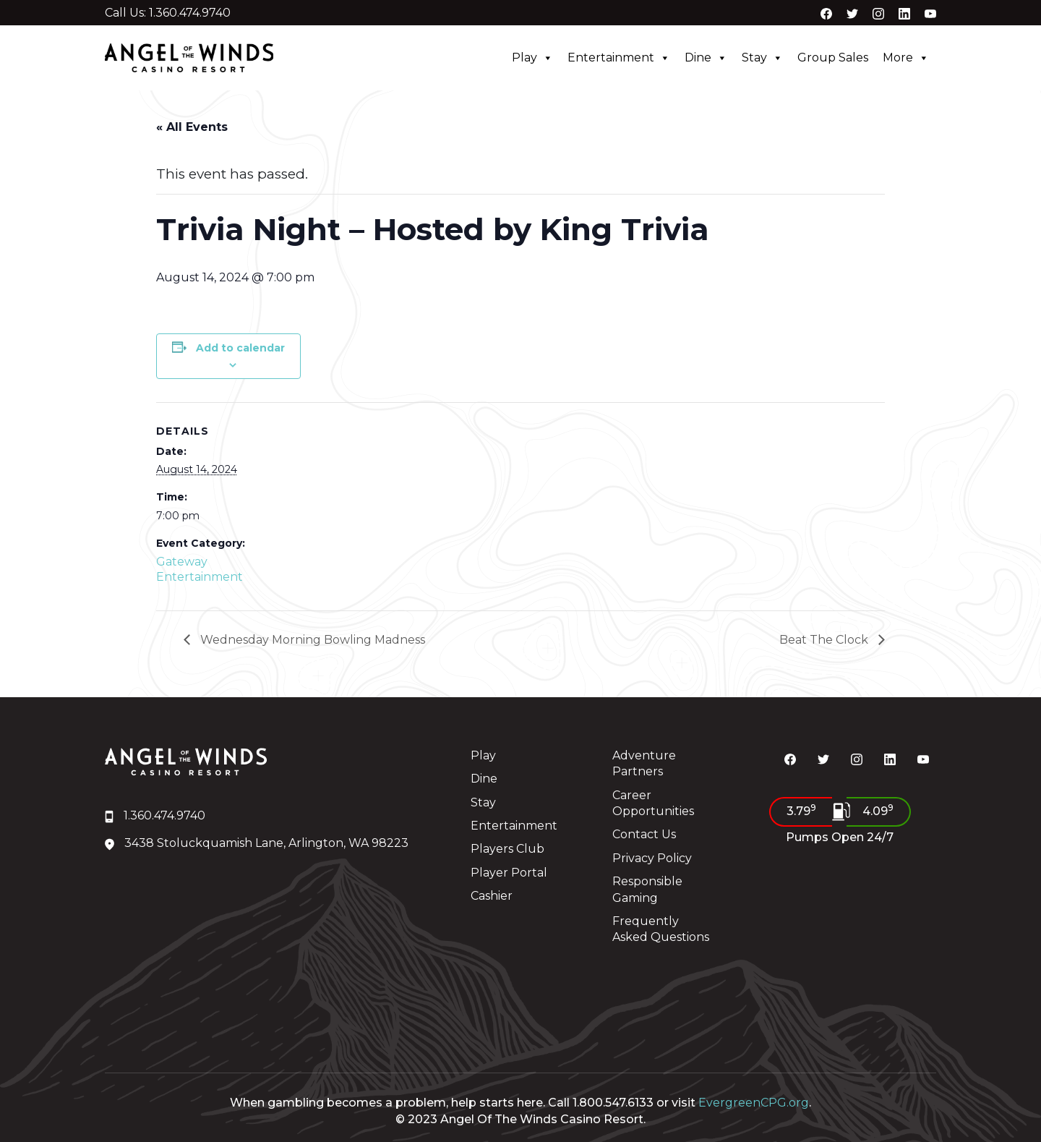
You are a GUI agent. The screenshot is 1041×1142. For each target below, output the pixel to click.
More (906, 57)
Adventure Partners (644, 763)
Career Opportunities (653, 803)
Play (532, 57)
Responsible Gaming (647, 889)
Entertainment (618, 57)
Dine (706, 57)
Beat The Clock (825, 640)
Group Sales (832, 57)
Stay (762, 57)
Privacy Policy (652, 858)
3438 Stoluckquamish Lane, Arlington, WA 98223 (256, 843)
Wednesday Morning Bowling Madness (311, 640)
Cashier (492, 896)
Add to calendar (240, 347)
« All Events (192, 127)
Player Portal (509, 872)
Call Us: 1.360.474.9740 (168, 13)
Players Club (507, 849)
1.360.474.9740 (155, 815)
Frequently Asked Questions (660, 929)
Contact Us (644, 834)
